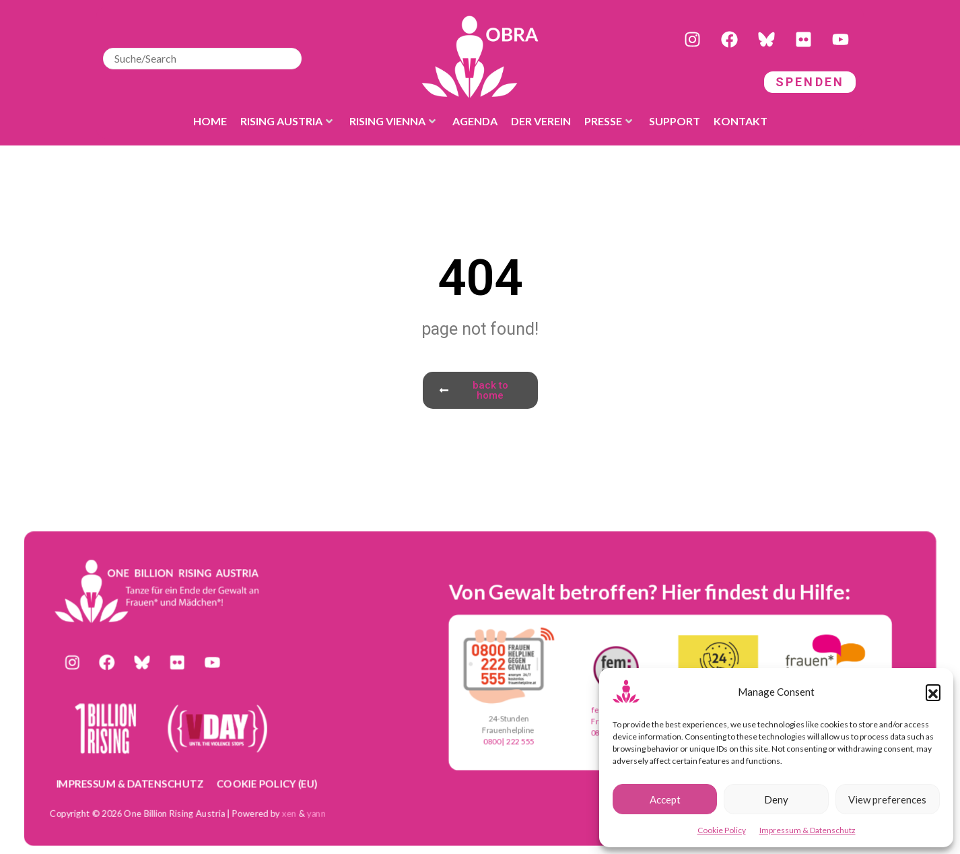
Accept (665, 799)
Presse (608, 120)
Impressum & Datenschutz (807, 830)
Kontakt (740, 120)
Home (210, 120)
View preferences (887, 799)
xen (289, 813)
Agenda (475, 120)
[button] (933, 691)
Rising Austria (286, 120)
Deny (776, 799)
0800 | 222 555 (509, 742)
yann (316, 813)
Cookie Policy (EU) (267, 783)
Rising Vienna (392, 120)
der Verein (541, 120)
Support (674, 120)
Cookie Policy (721, 830)
